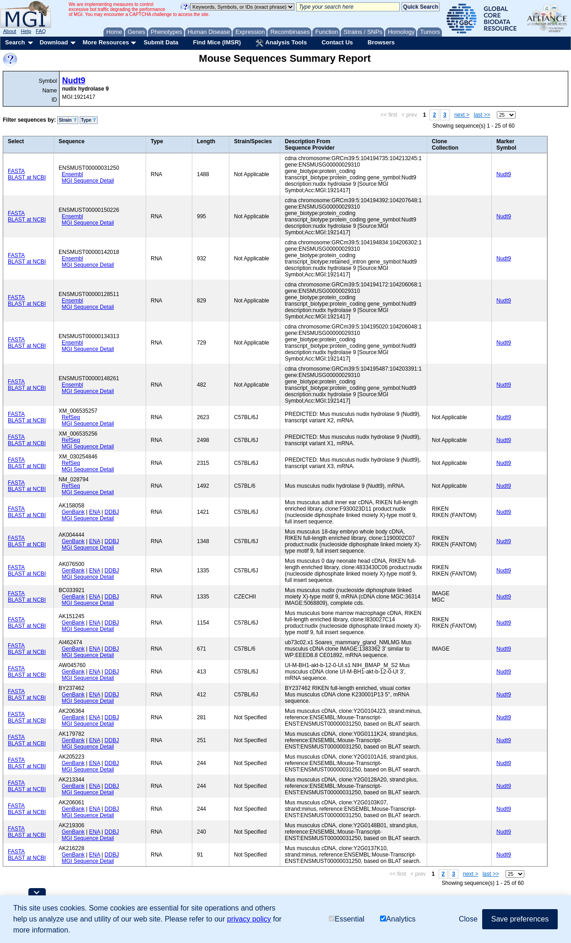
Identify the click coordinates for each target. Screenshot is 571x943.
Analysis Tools (281, 43)
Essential (346, 919)
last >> (482, 115)
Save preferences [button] (520, 919)
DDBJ (111, 512)
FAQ (41, 31)
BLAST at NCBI (27, 177)
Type (88, 120)
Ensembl (72, 174)
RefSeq (71, 417)
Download (53, 42)
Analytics (397, 919)
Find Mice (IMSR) (217, 42)
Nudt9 (73, 80)
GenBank (73, 512)
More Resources (105, 42)
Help (26, 31)
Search (15, 42)
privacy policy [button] (249, 919)
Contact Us (337, 42)
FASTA (16, 171)
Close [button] (468, 919)
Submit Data (161, 42)
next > (461, 115)
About (9, 31)
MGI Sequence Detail (88, 181)
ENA (94, 512)
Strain (67, 120)
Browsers (381, 42)
